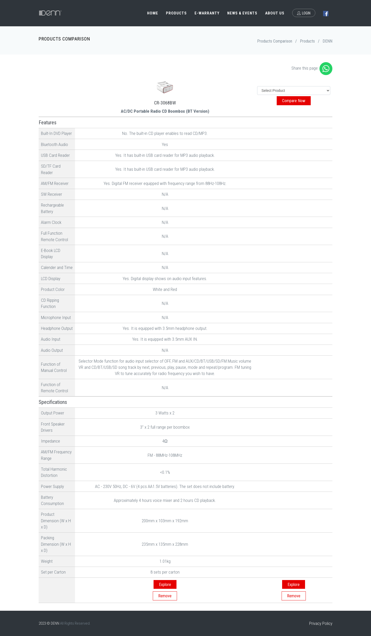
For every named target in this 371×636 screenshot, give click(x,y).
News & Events (242, 13)
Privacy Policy (320, 623)
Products (176, 13)
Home (152, 13)
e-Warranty (207, 13)
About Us (274, 13)
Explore (165, 584)
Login (303, 13)
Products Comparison (274, 41)
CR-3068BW (165, 102)
